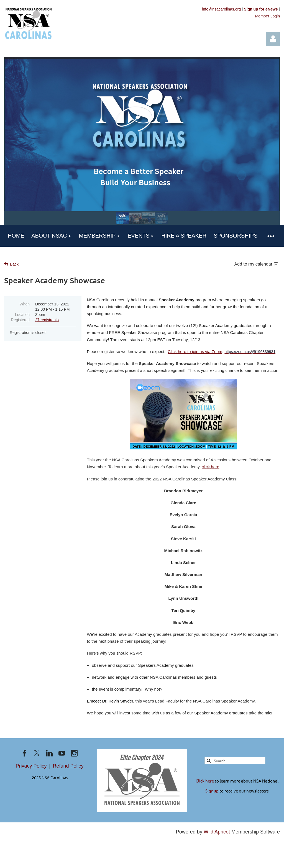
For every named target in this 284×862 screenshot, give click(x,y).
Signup (212, 790)
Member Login (267, 16)
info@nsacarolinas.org (221, 9)
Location (22, 314)
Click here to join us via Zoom (195, 351)
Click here (205, 780)
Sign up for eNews (261, 9)
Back (14, 264)
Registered (20, 320)
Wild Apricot (217, 832)
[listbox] (257, 264)
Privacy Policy (31, 766)
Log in (273, 39)
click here (210, 466)
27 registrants (47, 320)
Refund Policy (68, 766)
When (24, 304)
